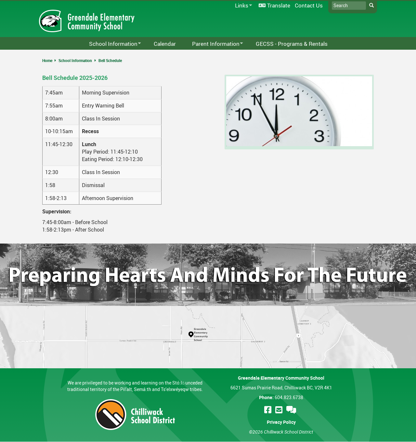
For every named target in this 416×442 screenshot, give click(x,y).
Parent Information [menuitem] (213, 44)
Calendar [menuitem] (165, 43)
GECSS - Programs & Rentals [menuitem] (292, 43)
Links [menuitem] (242, 6)
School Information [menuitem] (111, 44)
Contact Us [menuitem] (309, 5)
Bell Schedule (110, 60)
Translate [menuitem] (278, 5)
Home (47, 60)
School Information (75, 60)
